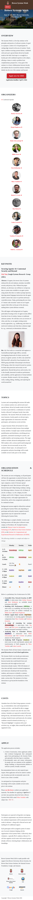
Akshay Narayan (27, 600)
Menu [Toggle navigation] (8, 7)
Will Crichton (20, 635)
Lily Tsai (4, 274)
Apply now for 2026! (16, 76)
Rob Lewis (15, 627)
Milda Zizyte (8, 612)
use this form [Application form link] (9, 790)
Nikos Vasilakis (19, 619)
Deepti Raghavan (20, 612)
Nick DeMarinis (13, 602)
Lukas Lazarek (17, 646)
